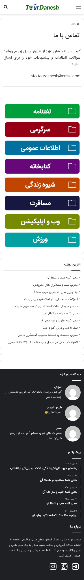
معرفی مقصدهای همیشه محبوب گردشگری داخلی (47, 335)
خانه (75, 24)
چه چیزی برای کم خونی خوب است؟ (56, 292)
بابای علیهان (54, 407)
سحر (59, 428)
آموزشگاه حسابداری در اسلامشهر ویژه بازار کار (51, 299)
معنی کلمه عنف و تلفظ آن (62, 277)
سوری (58, 387)
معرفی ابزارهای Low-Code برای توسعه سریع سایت (46, 306)
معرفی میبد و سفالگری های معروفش (55, 285)
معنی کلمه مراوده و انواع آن (61, 313)
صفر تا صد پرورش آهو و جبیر (60, 327)
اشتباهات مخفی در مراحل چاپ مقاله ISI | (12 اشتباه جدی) (43, 342)
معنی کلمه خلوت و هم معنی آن (59, 320)
